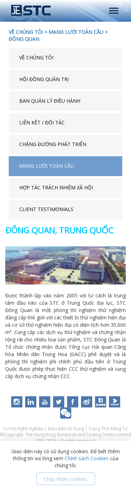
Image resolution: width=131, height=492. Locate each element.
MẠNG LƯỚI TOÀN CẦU (76, 32)
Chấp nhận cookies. (66, 479)
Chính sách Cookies (87, 458)
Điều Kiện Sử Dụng (66, 429)
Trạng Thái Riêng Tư (108, 429)
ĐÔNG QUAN (24, 39)
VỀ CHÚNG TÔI (26, 32)
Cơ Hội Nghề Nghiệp (23, 429)
